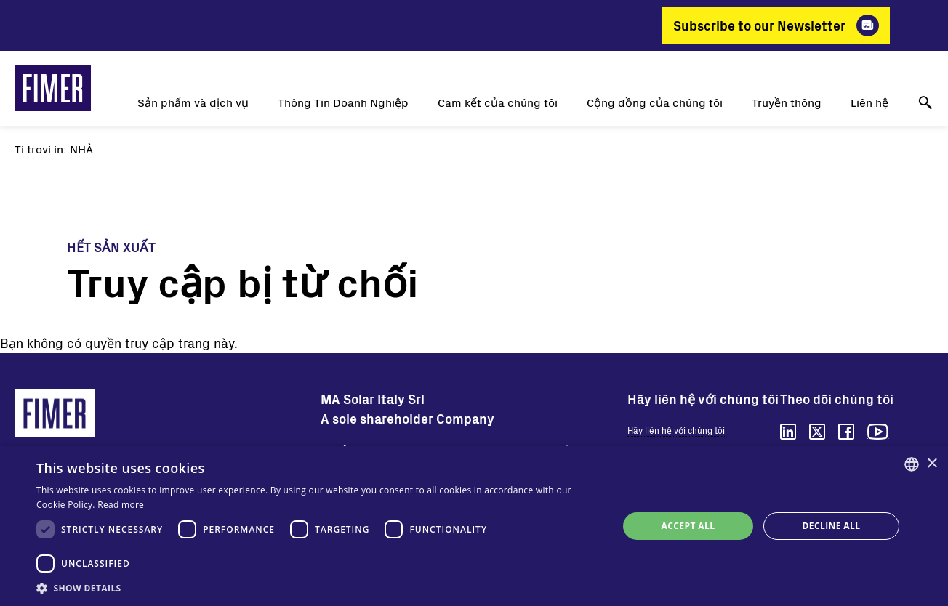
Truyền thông (787, 102)
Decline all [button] (832, 526)
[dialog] (474, 526)
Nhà (81, 148)
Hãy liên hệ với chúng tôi (676, 430)
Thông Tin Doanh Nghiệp (343, 102)
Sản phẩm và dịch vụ (193, 102)
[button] (318, 588)
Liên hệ (869, 102)
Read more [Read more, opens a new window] (120, 504)
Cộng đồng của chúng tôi (655, 102)
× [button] (931, 463)
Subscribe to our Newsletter (759, 25)
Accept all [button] (688, 526)
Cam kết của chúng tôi (498, 102)
